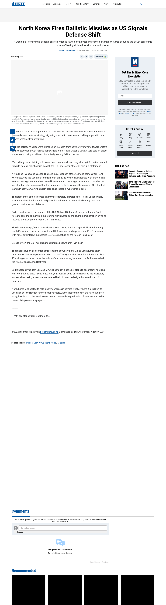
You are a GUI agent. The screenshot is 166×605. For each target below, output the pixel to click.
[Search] (139, 4)
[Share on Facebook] (82, 57)
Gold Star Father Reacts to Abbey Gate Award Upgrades (141, 193)
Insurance (46, 4)
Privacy (98, 562)
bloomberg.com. (47, 331)
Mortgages (58, 4)
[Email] (91, 57)
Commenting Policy (60, 521)
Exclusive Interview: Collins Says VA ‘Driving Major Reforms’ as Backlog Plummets (142, 173)
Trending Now (122, 166)
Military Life (118, 4)
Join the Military (83, 4)
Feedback (105, 562)
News (107, 4)
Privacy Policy (130, 113)
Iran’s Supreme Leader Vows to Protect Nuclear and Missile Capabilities (142, 184)
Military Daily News (67, 50)
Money (69, 4)
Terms (92, 562)
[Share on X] (86, 57)
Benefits (97, 4)
